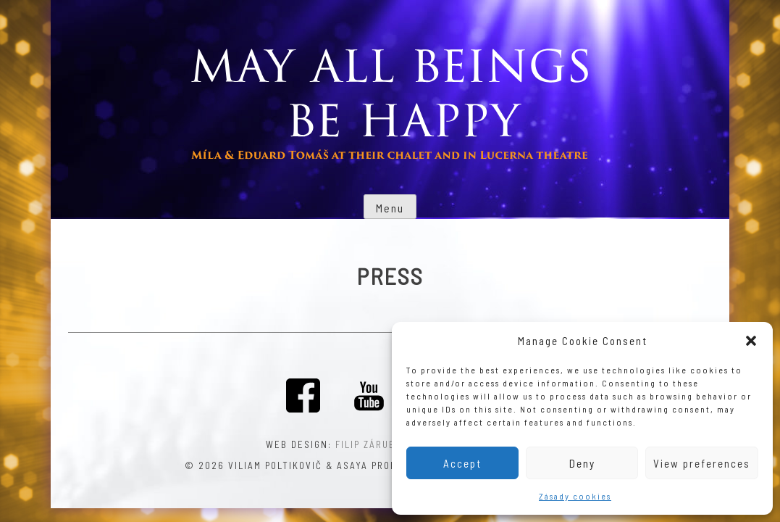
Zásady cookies (575, 496)
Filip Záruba (368, 444)
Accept (462, 463)
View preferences (701, 463)
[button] (751, 341)
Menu (390, 208)
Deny (582, 463)
